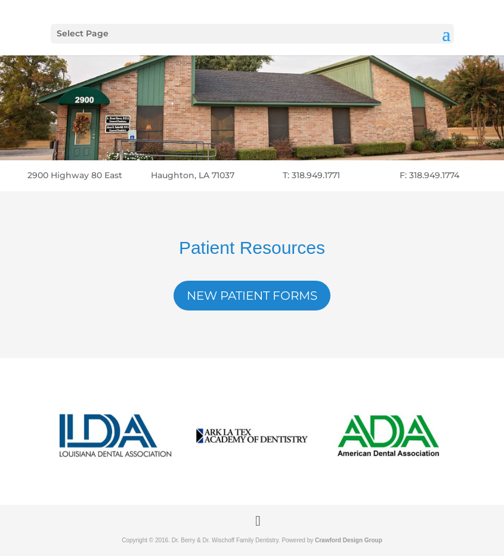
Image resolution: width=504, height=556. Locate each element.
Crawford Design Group (348, 540)
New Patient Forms (252, 295)
